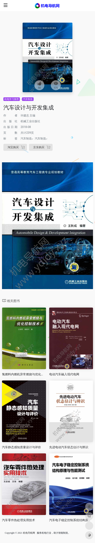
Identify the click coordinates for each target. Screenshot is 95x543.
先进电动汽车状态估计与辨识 (68, 447)
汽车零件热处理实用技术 (18, 520)
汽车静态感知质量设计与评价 (21, 447)
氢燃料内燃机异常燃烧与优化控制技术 (24, 374)
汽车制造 (28, 99)
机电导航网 (29, 532)
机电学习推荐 (11, 99)
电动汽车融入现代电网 (64, 374)
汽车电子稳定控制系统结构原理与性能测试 (71, 520)
